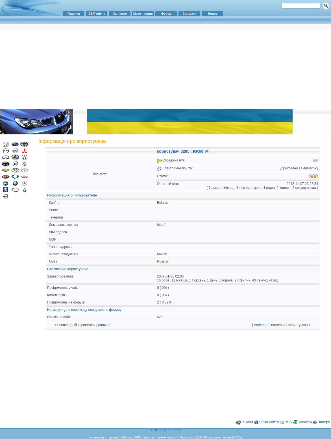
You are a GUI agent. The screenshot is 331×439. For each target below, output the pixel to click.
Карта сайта (268, 422)
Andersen (261, 325)
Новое (212, 13)
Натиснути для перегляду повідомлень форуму (84, 310)
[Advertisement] (165, 66)
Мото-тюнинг (143, 13)
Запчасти (120, 13)
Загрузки (189, 13)
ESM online (96, 13)
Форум (166, 13)
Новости (304, 422)
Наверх (323, 422)
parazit (103, 325)
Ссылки (246, 422)
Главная (73, 13)
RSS (288, 422)
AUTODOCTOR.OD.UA (165, 430)
